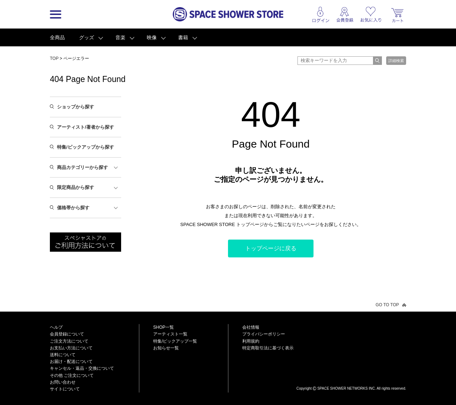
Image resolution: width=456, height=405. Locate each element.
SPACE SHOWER (351, 377)
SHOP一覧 (163, 327)
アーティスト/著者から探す (85, 127)
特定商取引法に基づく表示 (268, 347)
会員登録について (67, 334)
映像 (152, 37)
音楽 (120, 37)
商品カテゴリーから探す (82, 167)
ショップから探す (75, 106)
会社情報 (250, 327)
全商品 (57, 37)
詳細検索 (396, 60)
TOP (54, 58)
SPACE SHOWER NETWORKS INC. (346, 388)
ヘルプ (56, 327)
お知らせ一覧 (166, 347)
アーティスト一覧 (170, 334)
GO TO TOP (387, 304)
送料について (63, 354)
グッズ (86, 37)
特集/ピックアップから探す (85, 147)
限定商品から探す (75, 187)
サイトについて (65, 388)
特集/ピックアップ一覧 (175, 341)
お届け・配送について (71, 361)
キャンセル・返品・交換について (82, 368)
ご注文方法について (69, 341)
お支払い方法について (71, 347)
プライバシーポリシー (263, 334)
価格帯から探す (73, 207)
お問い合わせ (63, 382)
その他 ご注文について (72, 375)
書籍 (183, 37)
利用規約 (250, 341)
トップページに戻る (270, 248)
